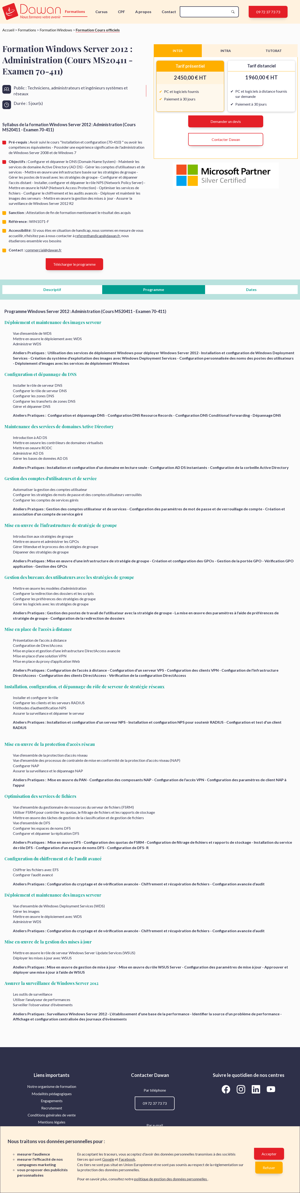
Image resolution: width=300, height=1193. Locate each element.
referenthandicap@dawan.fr (97, 235)
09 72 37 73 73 (268, 12)
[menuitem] (51, 1086)
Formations (75, 11)
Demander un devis (225, 121)
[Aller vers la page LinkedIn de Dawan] (256, 1089)
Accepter (269, 1154)
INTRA (226, 51)
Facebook (127, 1159)
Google (108, 1159)
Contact (169, 11)
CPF (121, 11)
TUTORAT (274, 51)
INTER (178, 51)
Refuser (269, 1167)
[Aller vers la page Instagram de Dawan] (241, 1089)
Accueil (8, 30)
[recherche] (205, 12)
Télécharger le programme (74, 264)
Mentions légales (51, 1122)
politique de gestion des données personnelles (171, 1179)
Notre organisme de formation (51, 1086)
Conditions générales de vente (52, 1115)
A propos (143, 11)
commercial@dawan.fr (43, 250)
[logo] (31, 12)
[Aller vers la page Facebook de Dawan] (226, 1089)
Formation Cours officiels (98, 30)
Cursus (101, 11)
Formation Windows (56, 30)
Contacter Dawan (226, 139)
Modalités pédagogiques (52, 1093)
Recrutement (51, 1108)
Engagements (52, 1100)
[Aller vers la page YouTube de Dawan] (271, 1089)
